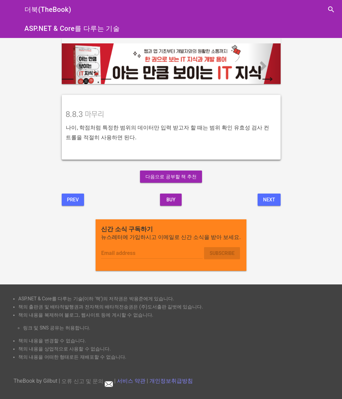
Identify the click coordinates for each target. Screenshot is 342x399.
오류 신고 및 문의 (87, 381)
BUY (171, 199)
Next (269, 199)
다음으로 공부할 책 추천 (170, 176)
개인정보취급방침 (171, 381)
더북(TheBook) (47, 9)
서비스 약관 (131, 381)
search (331, 9)
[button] (78, 63)
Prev (73, 199)
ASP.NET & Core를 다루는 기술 (72, 28)
